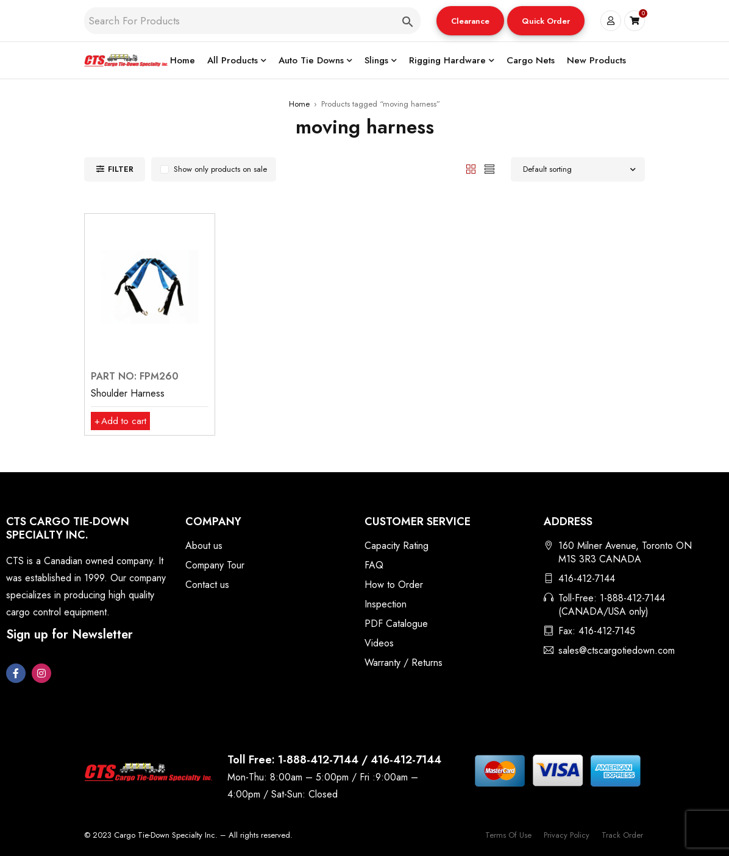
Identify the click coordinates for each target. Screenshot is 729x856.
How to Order (393, 585)
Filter (120, 169)
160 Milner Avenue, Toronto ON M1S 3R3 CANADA (625, 552)
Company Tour (214, 565)
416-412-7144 (586, 578)
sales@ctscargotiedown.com (616, 650)
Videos (379, 643)
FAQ (373, 565)
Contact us (207, 585)
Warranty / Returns (403, 663)
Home (299, 104)
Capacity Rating (396, 546)
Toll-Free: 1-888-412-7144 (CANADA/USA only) (611, 604)
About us (203, 546)
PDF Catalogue (396, 624)
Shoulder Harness (128, 393)
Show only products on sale (220, 169)
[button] (470, 20)
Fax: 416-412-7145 (596, 631)
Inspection (385, 604)
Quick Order (546, 21)
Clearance (470, 21)
